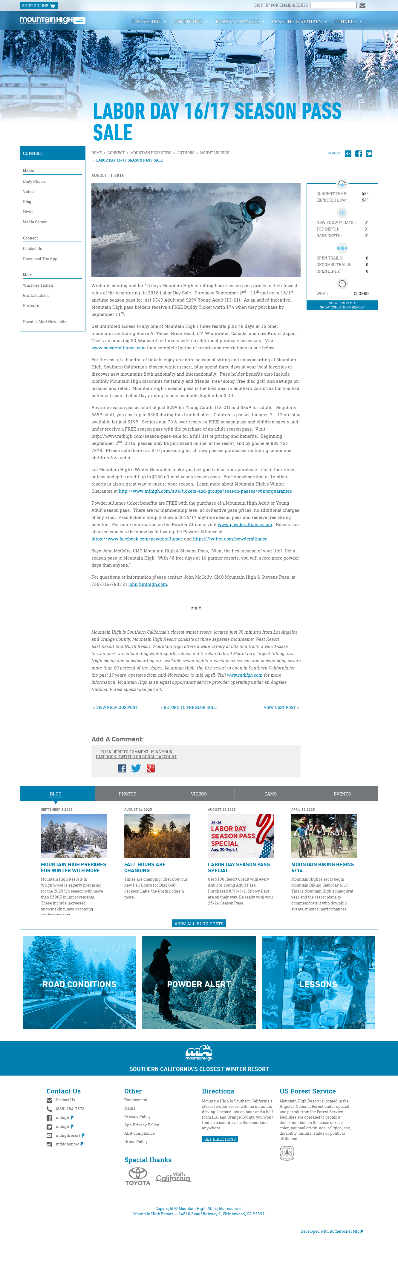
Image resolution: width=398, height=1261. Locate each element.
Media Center (35, 221)
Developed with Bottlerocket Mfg (335, 1231)
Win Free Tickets (38, 285)
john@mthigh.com (147, 584)
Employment (135, 1099)
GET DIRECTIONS (220, 1139)
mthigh (60, 1117)
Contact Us (32, 248)
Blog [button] (56, 793)
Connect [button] (348, 21)
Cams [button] (270, 793)
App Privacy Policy (141, 1124)
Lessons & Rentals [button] (299, 21)
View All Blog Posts (199, 923)
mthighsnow (65, 1143)
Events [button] (342, 793)
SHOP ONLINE (39, 6)
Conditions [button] (191, 21)
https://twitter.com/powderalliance (230, 538)
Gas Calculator (36, 295)
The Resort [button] (148, 21)
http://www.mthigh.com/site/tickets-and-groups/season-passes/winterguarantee (205, 491)
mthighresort (66, 1135)
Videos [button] (199, 793)
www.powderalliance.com (118, 347)
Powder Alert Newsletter (45, 321)
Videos (29, 191)
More (27, 274)
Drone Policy (136, 1141)
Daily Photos (34, 181)
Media (28, 170)
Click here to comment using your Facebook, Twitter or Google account (136, 760)
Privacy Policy (137, 1116)
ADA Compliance (139, 1133)
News (28, 211)
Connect (33, 153)
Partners (31, 305)
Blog (27, 201)
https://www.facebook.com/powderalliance (137, 538)
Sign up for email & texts (281, 4)
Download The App (40, 258)
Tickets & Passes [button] (240, 21)
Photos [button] (127, 793)
